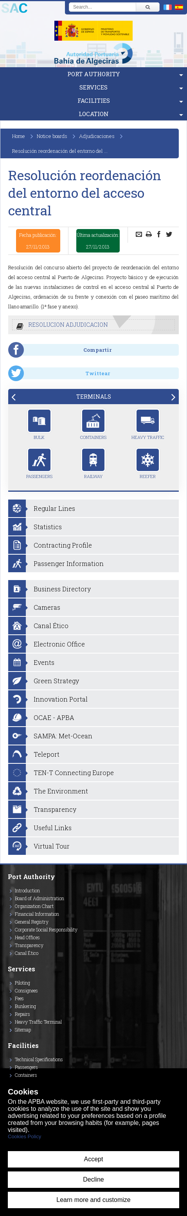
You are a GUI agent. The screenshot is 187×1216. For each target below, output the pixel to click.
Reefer (147, 463)
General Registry (32, 922)
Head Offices (27, 937)
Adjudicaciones (97, 136)
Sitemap (23, 1029)
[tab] (93, 396)
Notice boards (52, 136)
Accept (93, 1159)
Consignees (26, 990)
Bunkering (25, 1006)
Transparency (29, 945)
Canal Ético (26, 953)
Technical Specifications (39, 1059)
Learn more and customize (93, 1199)
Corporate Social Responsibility (46, 929)
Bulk (39, 424)
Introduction (27, 890)
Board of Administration (39, 898)
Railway (93, 463)
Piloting (22, 983)
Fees (19, 998)
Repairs (22, 1014)
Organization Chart (34, 906)
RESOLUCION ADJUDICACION (68, 324)
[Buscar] (147, 7)
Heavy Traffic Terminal (38, 1022)
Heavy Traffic (147, 424)
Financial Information (37, 914)
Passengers (39, 463)
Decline (93, 1179)
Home (18, 136)
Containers (93, 424)
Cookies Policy (24, 1136)
